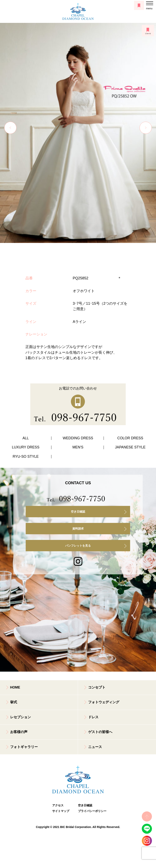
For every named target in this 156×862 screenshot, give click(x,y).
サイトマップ (60, 811)
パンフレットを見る (78, 545)
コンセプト (96, 687)
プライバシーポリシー (91, 811)
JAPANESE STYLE (130, 447)
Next (146, 128)
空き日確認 (78, 511)
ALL (26, 438)
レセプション (20, 717)
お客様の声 (18, 732)
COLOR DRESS (130, 438)
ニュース (95, 747)
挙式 (13, 702)
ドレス (93, 717)
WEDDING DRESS (78, 438)
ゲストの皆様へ (100, 732)
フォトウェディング (103, 702)
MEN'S (78, 447)
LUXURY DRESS (25, 447)
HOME (15, 687)
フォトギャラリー (24, 747)
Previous (10, 128)
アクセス (58, 805)
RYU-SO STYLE (26, 456)
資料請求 (78, 528)
